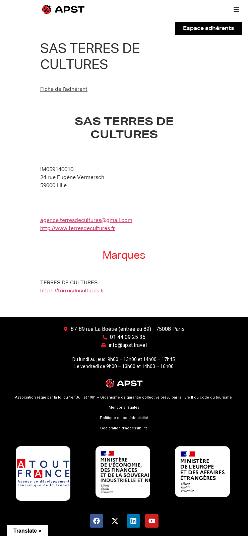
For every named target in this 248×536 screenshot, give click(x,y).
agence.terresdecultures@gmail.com (86, 220)
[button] (236, 9)
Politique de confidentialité (124, 418)
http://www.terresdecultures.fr (77, 228)
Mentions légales (124, 407)
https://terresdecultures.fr (72, 291)
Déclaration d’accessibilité (124, 428)
